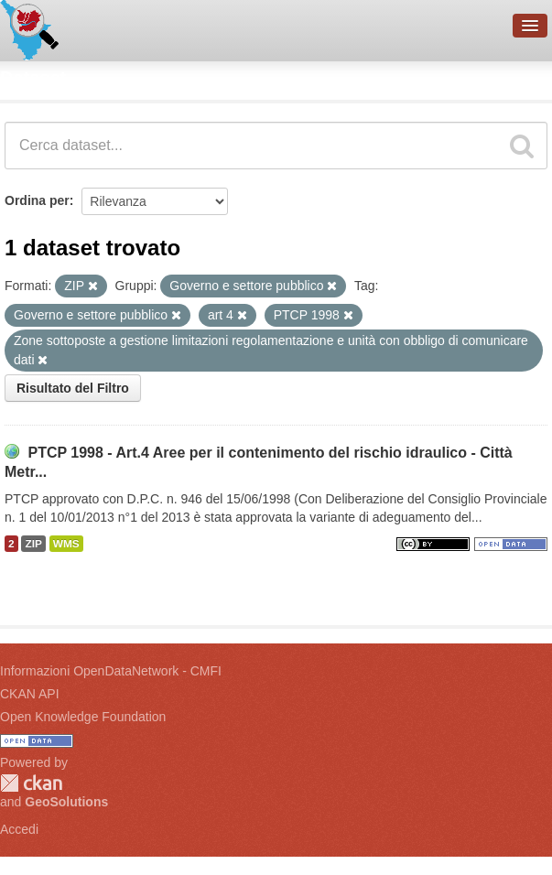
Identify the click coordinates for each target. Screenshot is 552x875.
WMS (66, 543)
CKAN (31, 783)
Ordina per (37, 200)
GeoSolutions (66, 801)
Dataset (33, 78)
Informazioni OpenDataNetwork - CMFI (111, 671)
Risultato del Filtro (72, 388)
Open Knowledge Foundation (83, 716)
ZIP (33, 543)
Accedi (19, 829)
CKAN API (30, 693)
